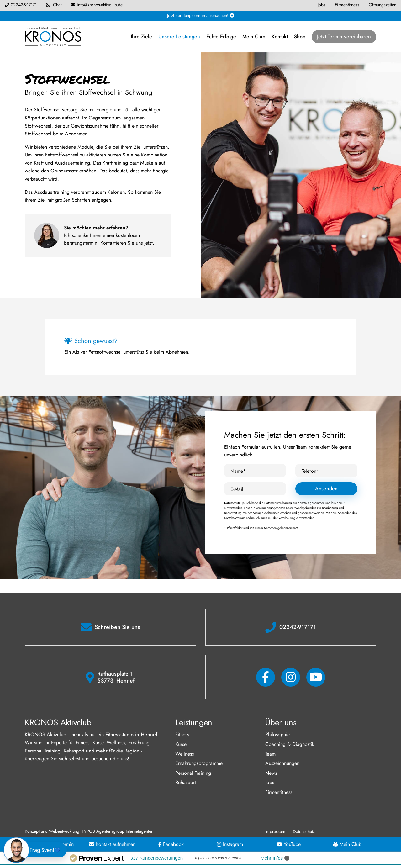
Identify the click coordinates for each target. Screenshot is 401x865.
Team (270, 753)
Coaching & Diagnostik (289, 744)
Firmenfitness (278, 792)
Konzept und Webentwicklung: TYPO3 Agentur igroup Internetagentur (89, 831)
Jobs (269, 782)
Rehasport (185, 782)
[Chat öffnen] (36, 849)
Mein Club (253, 36)
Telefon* (310, 471)
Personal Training (193, 773)
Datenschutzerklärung (278, 502)
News (271, 773)
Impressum (275, 831)
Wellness (184, 753)
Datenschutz (304, 831)
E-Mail (236, 489)
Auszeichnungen (282, 763)
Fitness (182, 734)
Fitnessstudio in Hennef (131, 734)
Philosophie (277, 734)
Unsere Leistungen (179, 36)
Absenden (326, 488)
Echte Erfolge (221, 36)
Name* (238, 471)
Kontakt (280, 36)
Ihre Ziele (141, 36)
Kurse (181, 744)
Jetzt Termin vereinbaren (344, 36)
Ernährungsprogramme (199, 763)
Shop (299, 36)
